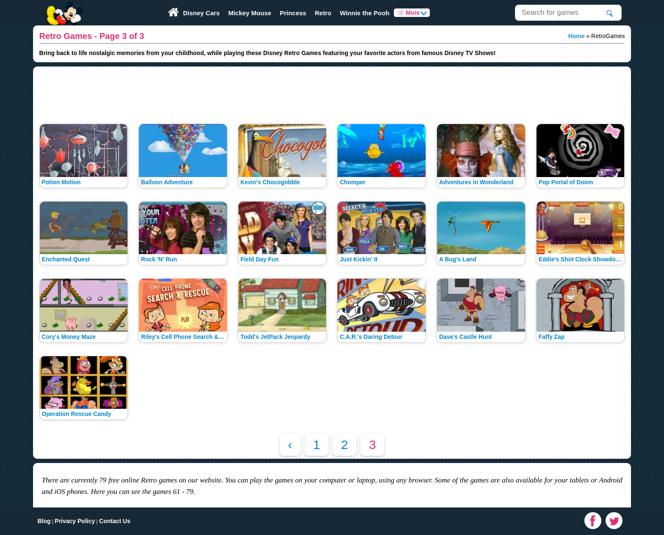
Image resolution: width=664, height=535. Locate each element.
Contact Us (114, 521)
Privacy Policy (75, 521)
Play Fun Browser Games (61, 6)
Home (576, 36)
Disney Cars (201, 13)
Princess (293, 13)
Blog (43, 521)
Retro (323, 13)
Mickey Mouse (249, 13)
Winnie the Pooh (364, 13)
